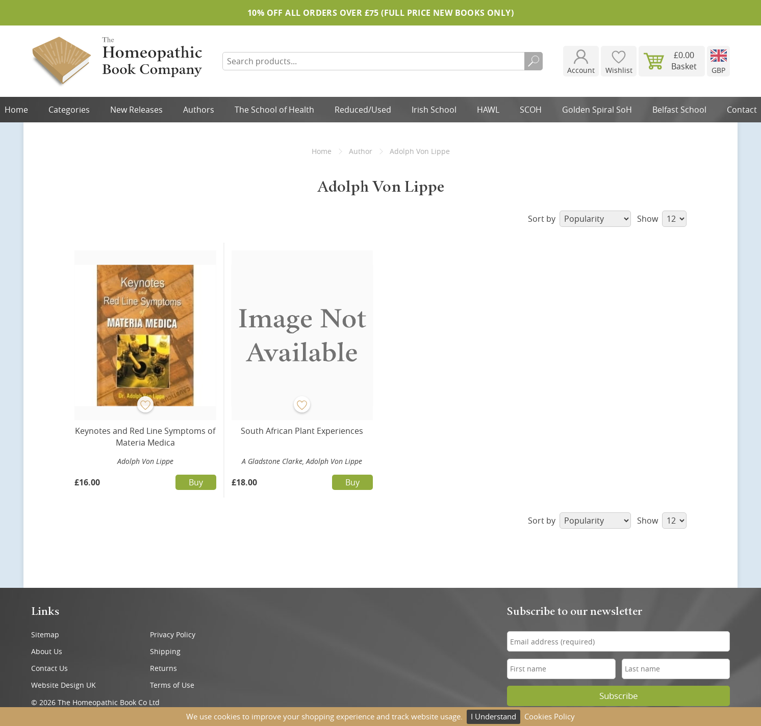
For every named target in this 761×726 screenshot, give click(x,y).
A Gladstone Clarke (272, 461)
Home (322, 151)
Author (360, 151)
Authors (198, 109)
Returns (163, 668)
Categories (69, 109)
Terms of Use (172, 685)
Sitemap (45, 634)
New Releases (136, 109)
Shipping (165, 651)
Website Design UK (63, 685)
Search (533, 61)
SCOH (531, 109)
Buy (196, 482)
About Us (46, 651)
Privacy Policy (172, 634)
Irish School (434, 109)
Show (662, 219)
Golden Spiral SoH (597, 109)
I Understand (493, 716)
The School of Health (274, 109)
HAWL (488, 109)
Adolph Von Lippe (145, 461)
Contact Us (49, 668)
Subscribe (618, 696)
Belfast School (679, 109)
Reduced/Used (363, 109)
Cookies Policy (549, 716)
